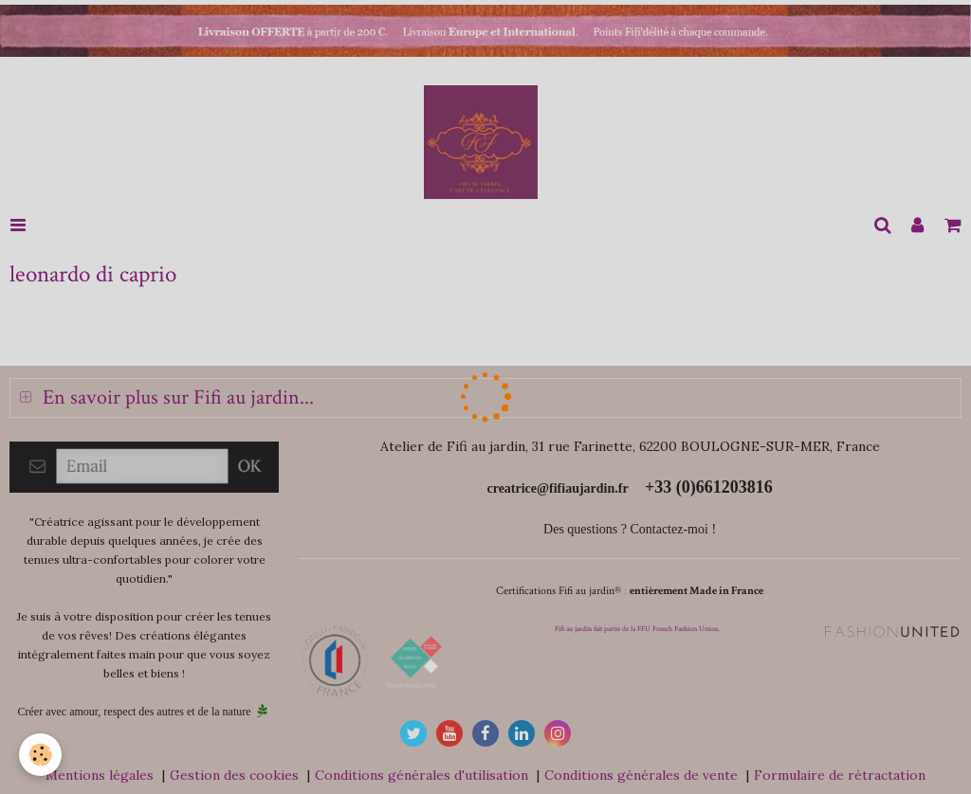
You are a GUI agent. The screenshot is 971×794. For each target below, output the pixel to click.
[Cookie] (40, 754)
